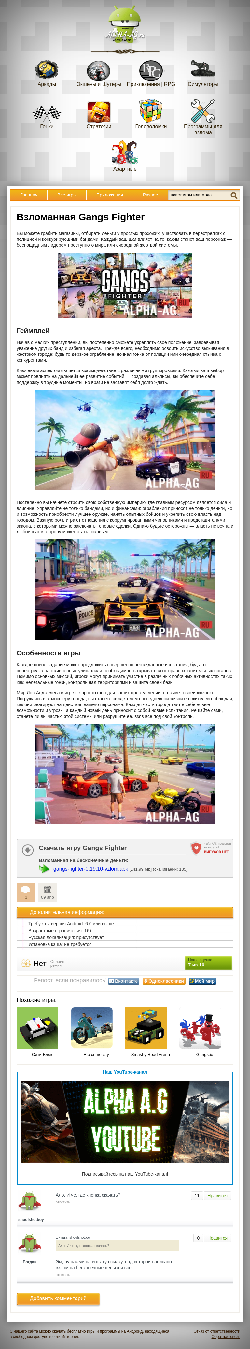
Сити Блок (42, 1054)
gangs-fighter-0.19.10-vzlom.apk (90, 869)
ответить (63, 1202)
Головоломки (151, 113)
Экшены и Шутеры (98, 71)
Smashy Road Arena (150, 1054)
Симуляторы (203, 71)
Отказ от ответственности (217, 1331)
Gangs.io (204, 1054)
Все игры (66, 194)
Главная (28, 194)
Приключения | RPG (151, 71)
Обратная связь (226, 1336)
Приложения (109, 194)
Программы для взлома (203, 116)
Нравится (217, 1195)
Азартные (125, 156)
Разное (150, 194)
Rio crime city (96, 1054)
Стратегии (99, 113)
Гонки (47, 113)
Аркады (47, 71)
